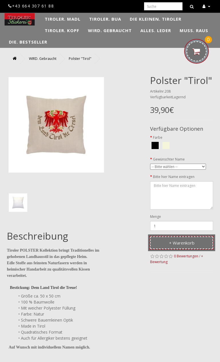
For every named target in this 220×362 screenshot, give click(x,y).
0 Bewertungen (186, 256)
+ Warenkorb (182, 243)
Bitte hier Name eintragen (174, 176)
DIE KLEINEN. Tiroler (155, 19)
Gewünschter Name (169, 159)
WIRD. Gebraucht (110, 30)
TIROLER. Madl (62, 19)
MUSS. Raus (194, 30)
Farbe (157, 137)
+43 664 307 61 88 (31, 6)
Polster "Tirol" (80, 58)
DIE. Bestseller (28, 42)
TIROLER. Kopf (62, 30)
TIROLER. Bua (105, 19)
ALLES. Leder (155, 30)
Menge (155, 216)
